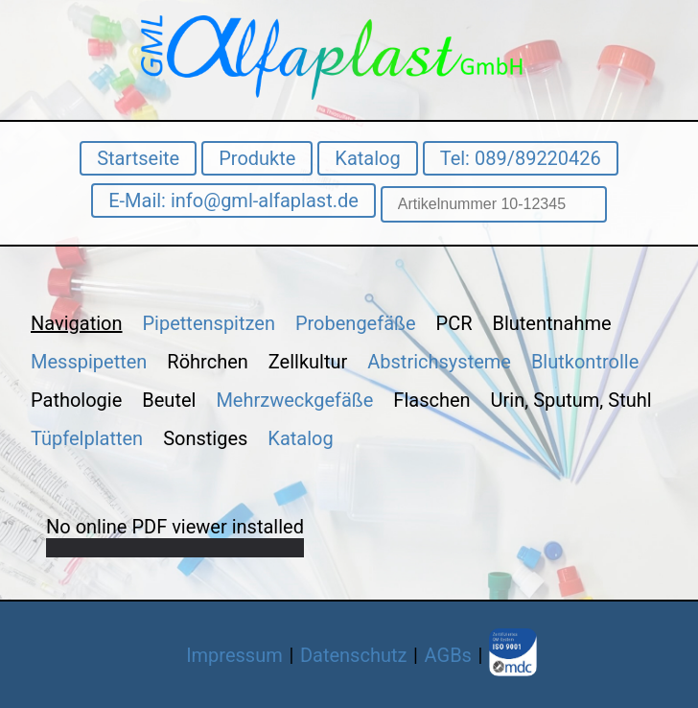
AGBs (448, 655)
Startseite (138, 158)
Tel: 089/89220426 (520, 158)
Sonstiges (205, 438)
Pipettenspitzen (209, 323)
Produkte (257, 158)
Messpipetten (89, 361)
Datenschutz (353, 655)
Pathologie (76, 400)
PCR (454, 323)
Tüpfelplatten (87, 438)
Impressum (234, 655)
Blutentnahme (551, 323)
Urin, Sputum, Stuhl (571, 400)
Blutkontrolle (585, 361)
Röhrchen (207, 361)
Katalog (367, 158)
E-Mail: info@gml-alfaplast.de (233, 200)
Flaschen (431, 400)
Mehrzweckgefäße (294, 400)
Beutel (169, 400)
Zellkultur (307, 361)
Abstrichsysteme (439, 361)
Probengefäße (355, 323)
